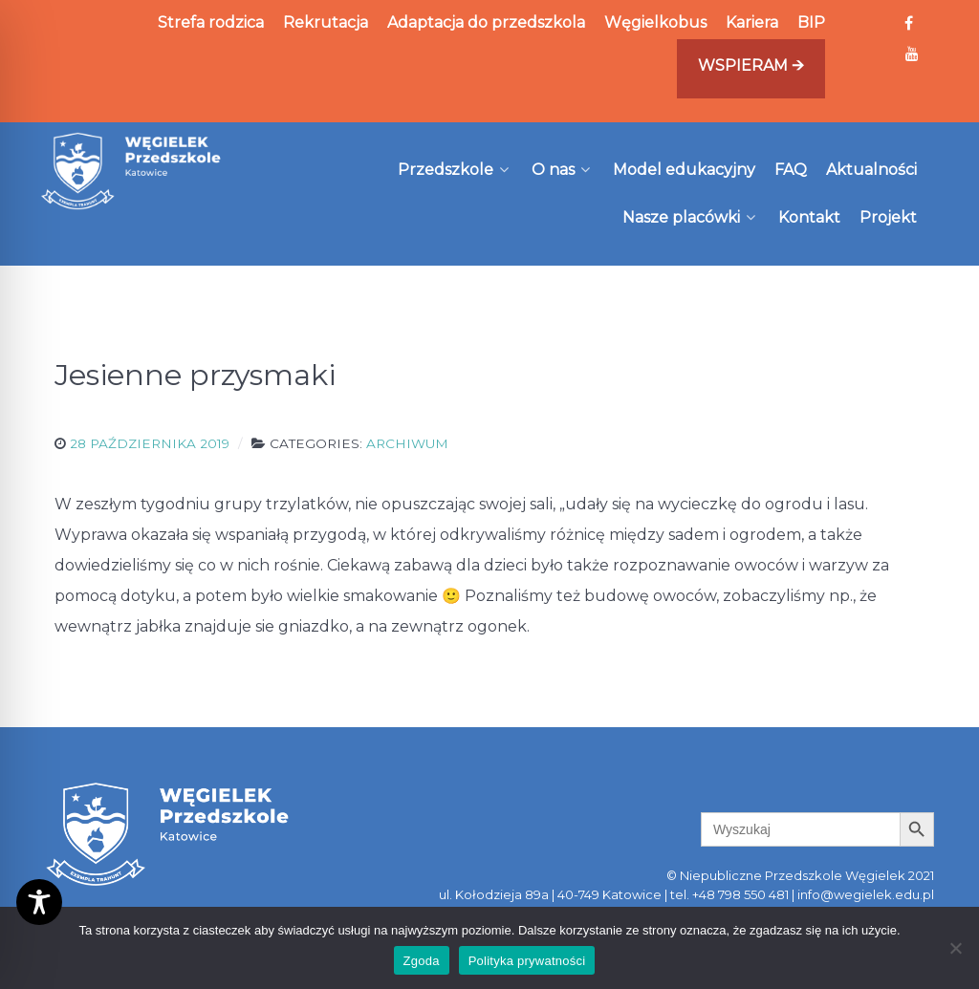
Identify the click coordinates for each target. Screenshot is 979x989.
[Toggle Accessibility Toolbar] (39, 902)
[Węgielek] (131, 171)
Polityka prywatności (527, 961)
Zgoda (421, 961)
